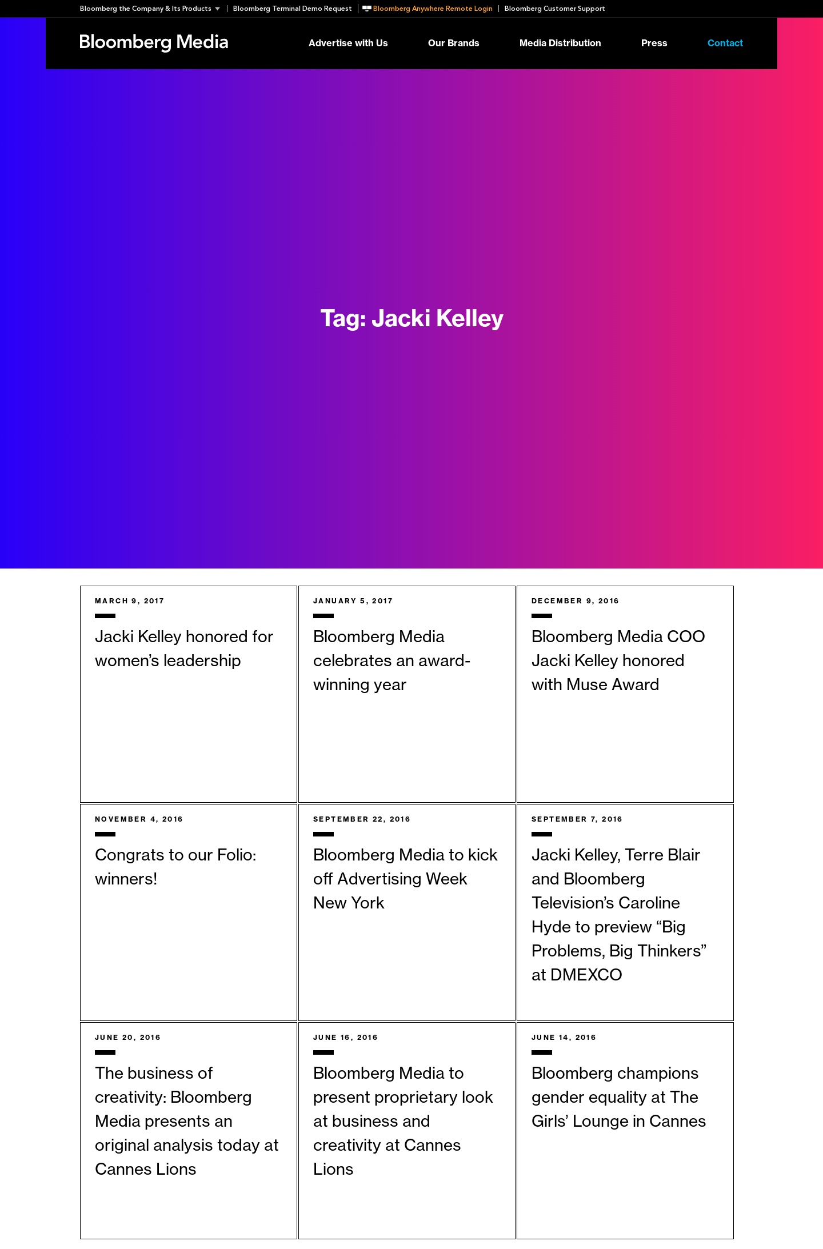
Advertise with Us (348, 43)
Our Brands (454, 43)
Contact (725, 43)
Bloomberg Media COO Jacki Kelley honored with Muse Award (618, 661)
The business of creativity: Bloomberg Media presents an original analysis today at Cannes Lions (187, 1122)
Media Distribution (560, 43)
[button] (153, 8)
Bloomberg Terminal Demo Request (292, 8)
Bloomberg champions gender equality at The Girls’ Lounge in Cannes (619, 1098)
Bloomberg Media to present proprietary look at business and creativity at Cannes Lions (403, 1122)
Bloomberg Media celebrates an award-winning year (391, 661)
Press (654, 43)
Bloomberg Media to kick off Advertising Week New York (405, 879)
